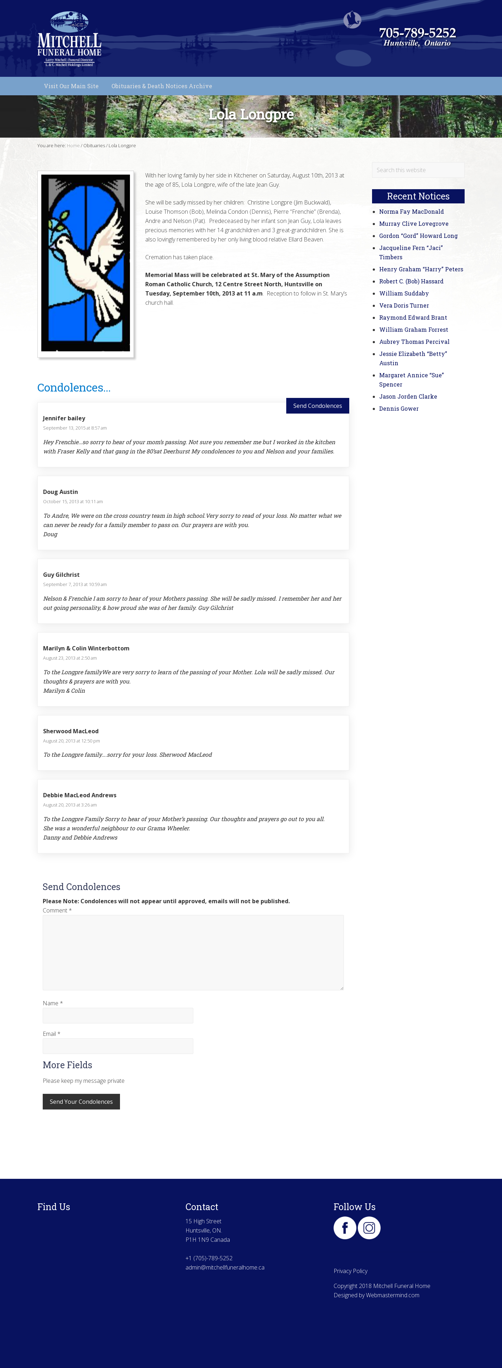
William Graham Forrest (413, 329)
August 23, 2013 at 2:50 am (70, 658)
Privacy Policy (350, 1271)
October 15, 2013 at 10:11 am (73, 501)
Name (53, 1003)
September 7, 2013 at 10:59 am (75, 584)
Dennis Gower (399, 408)
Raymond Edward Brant (413, 317)
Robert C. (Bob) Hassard (411, 281)
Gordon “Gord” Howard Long (418, 235)
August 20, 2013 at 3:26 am (70, 805)
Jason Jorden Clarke (408, 396)
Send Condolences (317, 406)
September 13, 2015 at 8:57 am (75, 428)
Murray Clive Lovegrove (414, 223)
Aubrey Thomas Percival (414, 341)
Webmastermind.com (392, 1295)
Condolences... (74, 387)
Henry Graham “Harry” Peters (421, 269)
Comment (57, 910)
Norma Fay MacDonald (411, 211)
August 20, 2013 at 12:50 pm (71, 741)
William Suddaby (404, 293)
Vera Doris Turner (404, 305)
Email (52, 1034)
